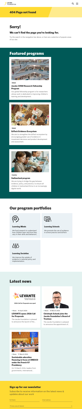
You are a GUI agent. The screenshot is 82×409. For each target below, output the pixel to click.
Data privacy (35, 392)
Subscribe (14, 368)
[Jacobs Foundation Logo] (9, 3)
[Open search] (73, 4)
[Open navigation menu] (77, 4)
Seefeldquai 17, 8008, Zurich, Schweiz (59, 388)
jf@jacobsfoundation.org (55, 392)
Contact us (21, 388)
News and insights (23, 396)
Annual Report (35, 388)
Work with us (22, 392)
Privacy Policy (48, 363)
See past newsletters (16, 377)
